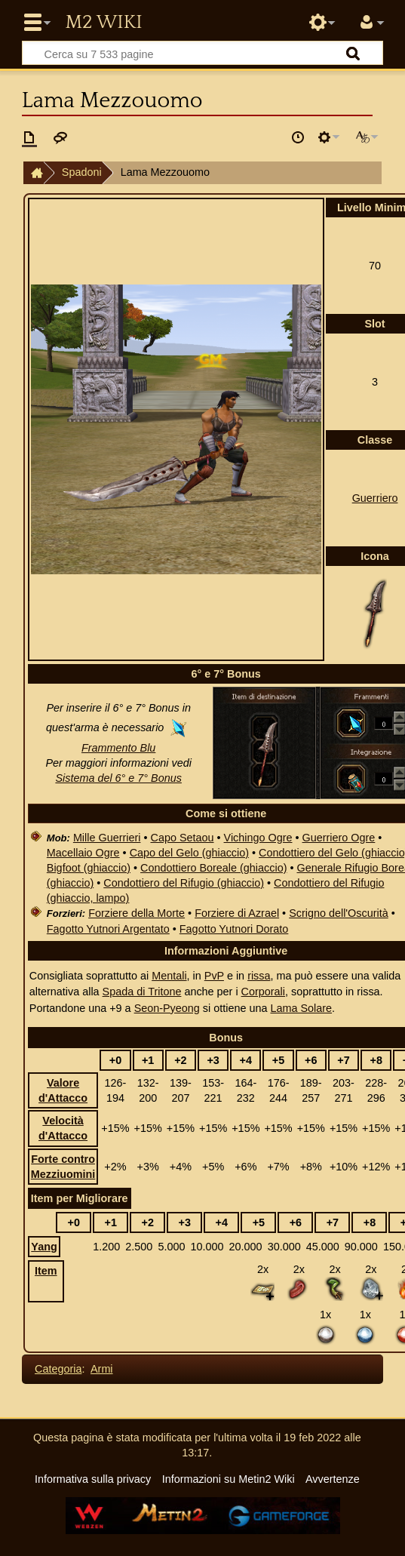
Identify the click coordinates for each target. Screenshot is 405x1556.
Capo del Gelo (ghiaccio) (189, 853)
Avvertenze (332, 1479)
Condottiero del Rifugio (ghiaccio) (183, 883)
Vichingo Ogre (258, 838)
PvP (214, 976)
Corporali (263, 992)
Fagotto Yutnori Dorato (234, 929)
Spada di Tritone (142, 992)
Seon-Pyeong (167, 1008)
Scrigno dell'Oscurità (338, 913)
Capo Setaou (181, 838)
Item (46, 1271)
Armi (102, 1369)
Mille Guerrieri (107, 838)
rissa (258, 976)
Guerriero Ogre (339, 838)
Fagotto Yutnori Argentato (108, 929)
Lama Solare (301, 1008)
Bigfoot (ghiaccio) (88, 868)
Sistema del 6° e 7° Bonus (118, 778)
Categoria (58, 1369)
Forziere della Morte (136, 913)
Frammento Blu (118, 748)
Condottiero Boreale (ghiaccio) (213, 868)
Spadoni (82, 172)
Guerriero (375, 498)
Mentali (169, 976)
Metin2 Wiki (103, 22)
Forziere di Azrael (237, 913)
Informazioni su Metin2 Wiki (228, 1479)
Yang (44, 1247)
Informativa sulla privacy (93, 1479)
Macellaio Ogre (83, 853)
